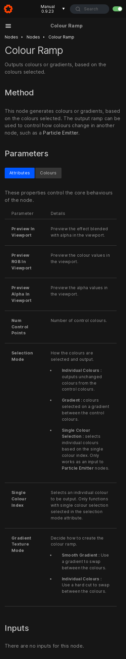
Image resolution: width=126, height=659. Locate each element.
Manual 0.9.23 (53, 9)
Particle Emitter (60, 133)
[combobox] (89, 9)
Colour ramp (61, 36)
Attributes (19, 172)
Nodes (11, 36)
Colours (48, 172)
